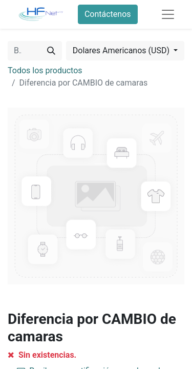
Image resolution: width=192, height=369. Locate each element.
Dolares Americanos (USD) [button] (122, 50)
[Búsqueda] (51, 50)
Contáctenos (107, 14)
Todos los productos (45, 70)
